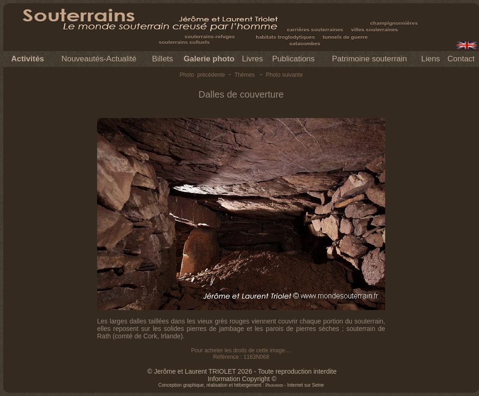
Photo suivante (284, 75)
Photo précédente (202, 75)
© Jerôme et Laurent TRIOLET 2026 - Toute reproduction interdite (241, 371)
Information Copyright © (242, 379)
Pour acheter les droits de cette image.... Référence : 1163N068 (241, 353)
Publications (293, 58)
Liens (430, 58)
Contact (461, 58)
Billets (162, 58)
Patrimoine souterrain (369, 58)
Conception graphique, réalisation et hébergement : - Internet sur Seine (241, 385)
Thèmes (245, 75)
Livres (252, 58)
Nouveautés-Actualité (99, 58)
